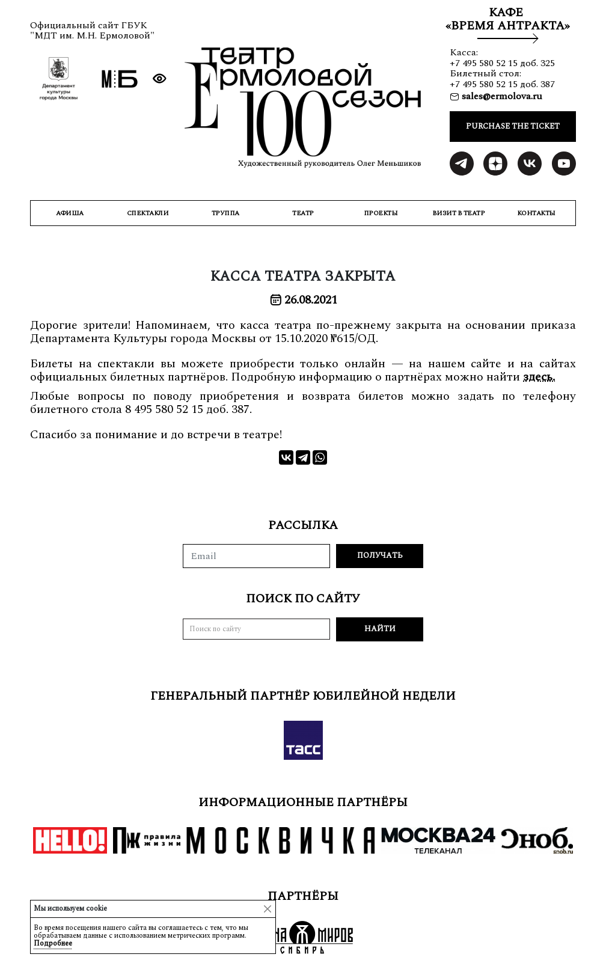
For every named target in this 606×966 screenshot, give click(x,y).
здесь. (539, 377)
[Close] (267, 909)
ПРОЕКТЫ (381, 213)
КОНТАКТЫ (536, 213)
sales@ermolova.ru (500, 96)
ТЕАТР (303, 213)
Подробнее (53, 943)
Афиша (70, 213)
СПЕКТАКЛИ (148, 213)
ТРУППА (225, 213)
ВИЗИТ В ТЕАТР (458, 213)
